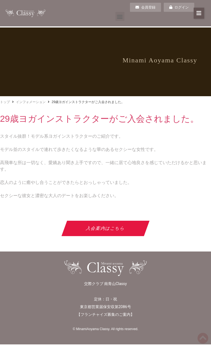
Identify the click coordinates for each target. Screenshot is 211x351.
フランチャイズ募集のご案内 (105, 314)
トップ (5, 102)
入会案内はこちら (105, 228)
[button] (119, 16)
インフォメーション (31, 102)
